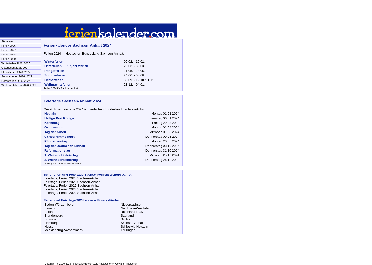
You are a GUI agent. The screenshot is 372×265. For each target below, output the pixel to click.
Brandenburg (53, 215)
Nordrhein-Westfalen (135, 208)
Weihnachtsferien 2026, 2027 (18, 85)
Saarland (127, 215)
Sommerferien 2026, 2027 (16, 76)
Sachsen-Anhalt (132, 223)
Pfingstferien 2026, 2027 (15, 72)
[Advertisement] (88, 11)
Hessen (49, 226)
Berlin (48, 212)
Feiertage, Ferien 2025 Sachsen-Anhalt (72, 178)
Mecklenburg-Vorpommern (63, 230)
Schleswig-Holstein (134, 226)
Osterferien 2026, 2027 (15, 67)
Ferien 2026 (8, 45)
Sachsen (127, 219)
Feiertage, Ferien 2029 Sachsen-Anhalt (72, 193)
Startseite (7, 41)
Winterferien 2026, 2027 (15, 63)
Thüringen (128, 230)
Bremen (50, 219)
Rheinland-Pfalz (132, 212)
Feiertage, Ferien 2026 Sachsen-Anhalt (72, 182)
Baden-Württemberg (59, 204)
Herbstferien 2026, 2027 (15, 80)
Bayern (49, 208)
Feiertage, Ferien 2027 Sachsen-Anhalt (72, 185)
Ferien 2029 (8, 58)
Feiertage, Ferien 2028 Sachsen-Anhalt (72, 189)
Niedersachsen (131, 204)
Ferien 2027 (8, 50)
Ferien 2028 (8, 54)
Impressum (132, 263)
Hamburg (51, 223)
